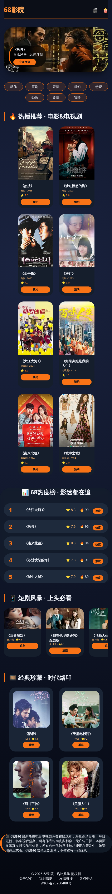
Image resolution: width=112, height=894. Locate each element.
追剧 (22, 645)
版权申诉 (86, 878)
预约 (35, 202)
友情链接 (66, 878)
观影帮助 (46, 878)
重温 (31, 744)
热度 (98, 511)
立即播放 (24, 62)
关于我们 (26, 878)
